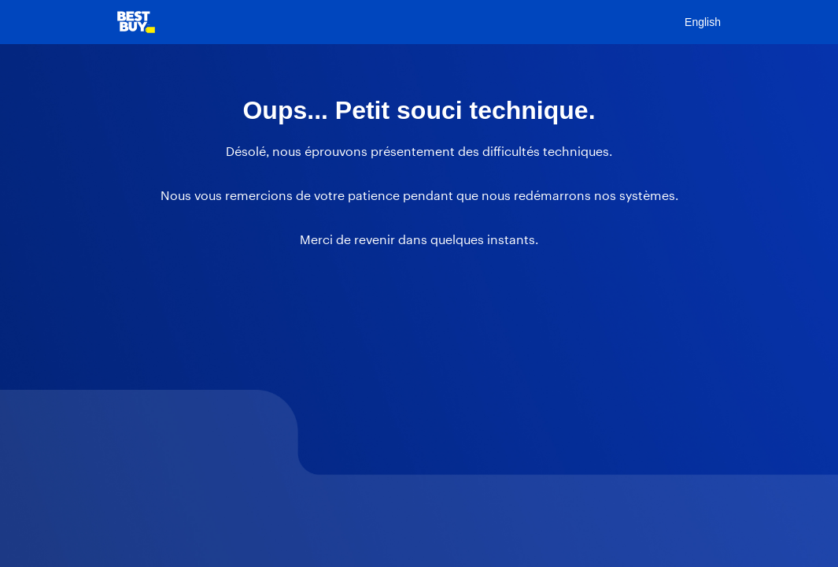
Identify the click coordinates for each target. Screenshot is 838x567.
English (703, 22)
